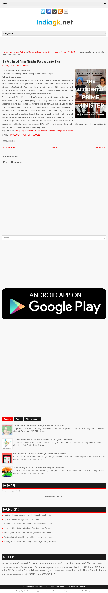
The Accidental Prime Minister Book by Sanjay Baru (31, 61)
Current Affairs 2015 (49, 563)
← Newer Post (8, 147)
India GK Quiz (9, 570)
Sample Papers (98, 570)
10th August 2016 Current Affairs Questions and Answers (28, 532)
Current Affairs (34, 52)
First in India (96, 564)
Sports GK (33, 574)
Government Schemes (33, 567)
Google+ (36, 135)
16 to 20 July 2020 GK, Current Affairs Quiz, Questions (39, 467)
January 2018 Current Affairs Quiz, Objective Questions (27, 524)
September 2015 (19, 574)
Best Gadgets (87, 591)
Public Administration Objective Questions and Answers (27, 537)
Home (5, 52)
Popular (7, 419)
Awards (13, 563)
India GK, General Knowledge (52, 587)
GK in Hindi (14, 567)
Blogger (59, 496)
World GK (72, 52)
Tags (18, 419)
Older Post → (100, 147)
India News (40, 570)
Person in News (59, 52)
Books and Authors (18, 52)
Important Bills (52, 567)
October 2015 (59, 571)
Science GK (7, 574)
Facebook (15, 135)
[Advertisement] (37, 43)
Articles (5, 564)
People (68, 570)
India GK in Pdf (26, 570)
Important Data (66, 567)
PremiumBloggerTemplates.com (69, 591)
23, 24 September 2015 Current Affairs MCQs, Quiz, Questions (42, 439)
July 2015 (50, 571)
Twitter (26, 135)
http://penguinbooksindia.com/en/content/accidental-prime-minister (44, 131)
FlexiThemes (28, 591)
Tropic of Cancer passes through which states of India (38, 425)
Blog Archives (32, 419)
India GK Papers (97, 567)
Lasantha (52, 591)
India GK (46, 52)
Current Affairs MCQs (75, 563)
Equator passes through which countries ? (21, 519)
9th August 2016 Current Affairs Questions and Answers (39, 454)
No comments (23, 65)
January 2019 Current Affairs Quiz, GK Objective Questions (29, 541)
